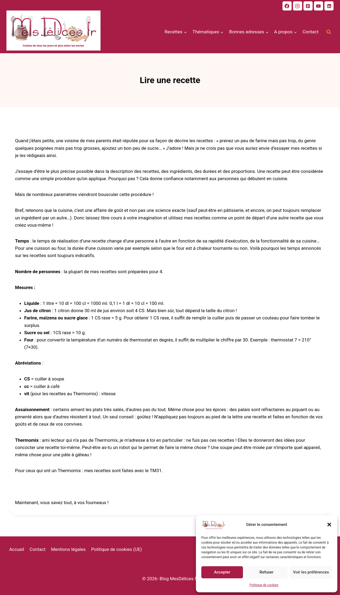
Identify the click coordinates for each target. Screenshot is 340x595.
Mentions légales (68, 549)
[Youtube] (318, 5)
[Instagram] (297, 5)
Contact (310, 31)
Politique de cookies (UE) (116, 549)
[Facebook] (287, 5)
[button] (329, 524)
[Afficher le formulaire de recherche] (329, 32)
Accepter (222, 572)
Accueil (16, 549)
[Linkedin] (329, 5)
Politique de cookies (263, 585)
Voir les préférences (311, 572)
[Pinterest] (308, 5)
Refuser (266, 572)
